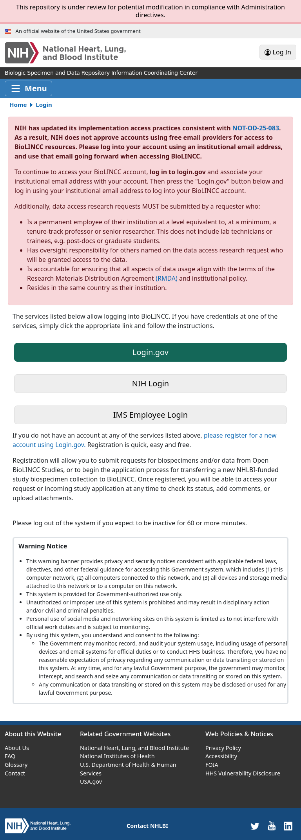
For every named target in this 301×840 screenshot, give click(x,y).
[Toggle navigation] (28, 88)
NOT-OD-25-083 (255, 128)
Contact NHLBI (147, 825)
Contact (15, 773)
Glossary (16, 764)
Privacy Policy (223, 748)
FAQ (10, 756)
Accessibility (221, 756)
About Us (17, 748)
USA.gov (91, 781)
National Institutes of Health (117, 756)
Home (18, 104)
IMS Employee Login (150, 414)
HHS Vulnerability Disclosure (242, 773)
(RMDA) (167, 278)
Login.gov (150, 352)
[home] (38, 825)
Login (44, 104)
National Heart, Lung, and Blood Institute (134, 748)
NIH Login (150, 383)
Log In (278, 52)
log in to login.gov (178, 172)
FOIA (211, 764)
